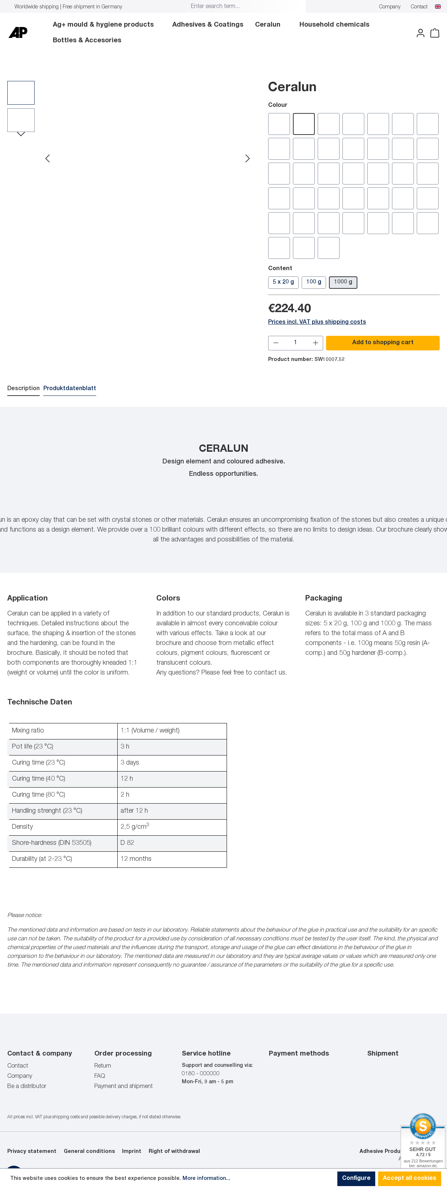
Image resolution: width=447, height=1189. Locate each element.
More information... (206, 1178)
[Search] (298, 7)
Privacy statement (31, 1151)
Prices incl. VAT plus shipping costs (317, 322)
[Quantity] (296, 342)
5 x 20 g (283, 282)
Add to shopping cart (382, 343)
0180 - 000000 (201, 1074)
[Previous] (47, 159)
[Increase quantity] (316, 342)
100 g (313, 282)
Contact (419, 7)
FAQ (99, 1076)
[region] (130, 159)
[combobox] (239, 7)
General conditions (89, 1151)
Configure (356, 1179)
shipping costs (66, 1117)
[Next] (247, 159)
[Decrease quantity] (275, 342)
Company (389, 7)
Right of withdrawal (174, 1151)
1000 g (343, 282)
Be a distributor (26, 1086)
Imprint (131, 1151)
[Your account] (418, 33)
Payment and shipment (123, 1086)
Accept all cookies (409, 1179)
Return (102, 1066)
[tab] (23, 389)
